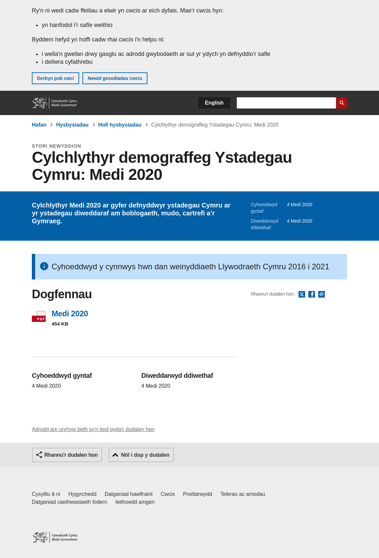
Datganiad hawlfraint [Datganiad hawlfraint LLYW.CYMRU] (129, 494)
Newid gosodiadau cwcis (115, 78)
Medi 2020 (70, 313)
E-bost (321, 294)
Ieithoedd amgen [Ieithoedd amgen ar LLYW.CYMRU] (135, 502)
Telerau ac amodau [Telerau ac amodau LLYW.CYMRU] (242, 494)
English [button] (214, 103)
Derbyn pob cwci (55, 78)
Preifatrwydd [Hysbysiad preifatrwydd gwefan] (197, 494)
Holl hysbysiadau (120, 125)
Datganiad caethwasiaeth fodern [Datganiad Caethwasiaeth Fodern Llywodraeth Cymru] (69, 502)
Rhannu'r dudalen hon (71, 455)
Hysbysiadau (72, 125)
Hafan (39, 125)
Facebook (311, 294)
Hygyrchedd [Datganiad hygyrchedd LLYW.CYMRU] (82, 494)
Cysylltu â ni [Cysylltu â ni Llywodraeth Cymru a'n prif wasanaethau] (46, 494)
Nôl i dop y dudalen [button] (145, 455)
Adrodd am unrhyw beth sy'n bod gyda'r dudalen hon (93, 429)
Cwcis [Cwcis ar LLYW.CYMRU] (168, 494)
